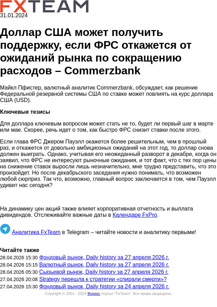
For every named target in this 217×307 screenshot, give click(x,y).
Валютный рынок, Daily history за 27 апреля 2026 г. (104, 265)
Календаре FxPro (135, 215)
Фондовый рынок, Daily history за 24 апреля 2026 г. (104, 286)
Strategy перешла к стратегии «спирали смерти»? (103, 279)
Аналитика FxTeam (36, 232)
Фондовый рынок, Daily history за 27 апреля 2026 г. (104, 257)
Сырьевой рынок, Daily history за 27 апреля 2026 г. (103, 272)
